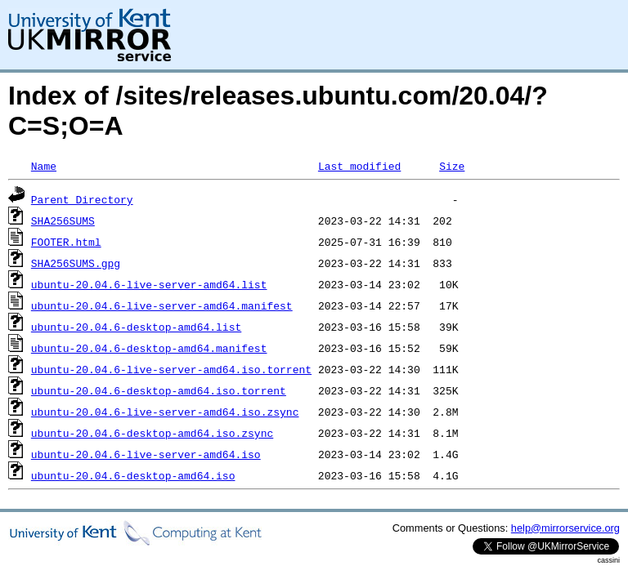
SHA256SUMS (63, 220)
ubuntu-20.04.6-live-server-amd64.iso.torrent (171, 369)
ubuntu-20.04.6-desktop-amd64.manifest (149, 348)
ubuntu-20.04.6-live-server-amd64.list (149, 284)
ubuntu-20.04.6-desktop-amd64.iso (133, 475)
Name (43, 165)
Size (451, 165)
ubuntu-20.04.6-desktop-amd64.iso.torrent (158, 390)
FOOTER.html (66, 241)
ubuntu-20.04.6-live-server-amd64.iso (146, 454)
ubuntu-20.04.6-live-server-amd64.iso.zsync (165, 411)
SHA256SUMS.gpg (75, 263)
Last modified (359, 165)
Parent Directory (82, 199)
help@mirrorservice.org (565, 528)
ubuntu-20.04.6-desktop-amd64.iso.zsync (152, 432)
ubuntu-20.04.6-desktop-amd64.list (136, 326)
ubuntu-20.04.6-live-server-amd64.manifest (162, 305)
